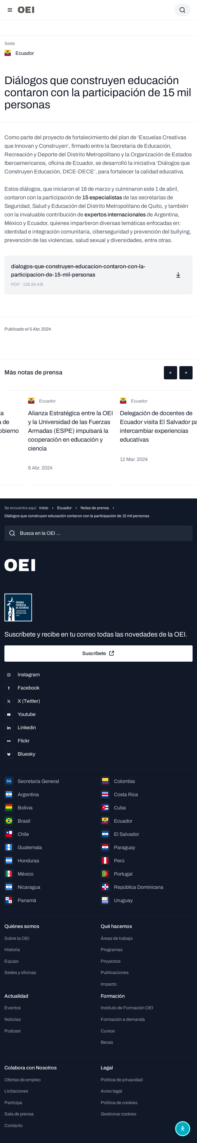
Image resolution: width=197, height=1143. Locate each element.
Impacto (109, 984)
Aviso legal (111, 1091)
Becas (107, 1042)
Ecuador (64, 508)
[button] (170, 372)
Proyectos (111, 961)
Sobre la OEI (16, 938)
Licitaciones (16, 1091)
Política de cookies (119, 1102)
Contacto (13, 1125)
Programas (112, 949)
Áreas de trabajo (117, 938)
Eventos (12, 1007)
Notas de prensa (95, 508)
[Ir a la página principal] (26, 9)
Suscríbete (98, 653)
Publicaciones (115, 972)
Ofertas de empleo (22, 1079)
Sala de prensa (19, 1114)
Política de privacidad (122, 1079)
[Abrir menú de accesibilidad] (182, 1128)
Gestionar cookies (118, 1114)
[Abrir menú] (10, 10)
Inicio (43, 508)
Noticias (12, 1019)
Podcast (12, 1031)
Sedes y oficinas (20, 972)
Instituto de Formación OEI (127, 1007)
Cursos (108, 1031)
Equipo (11, 961)
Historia (12, 949)
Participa (13, 1102)
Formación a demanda (123, 1019)
